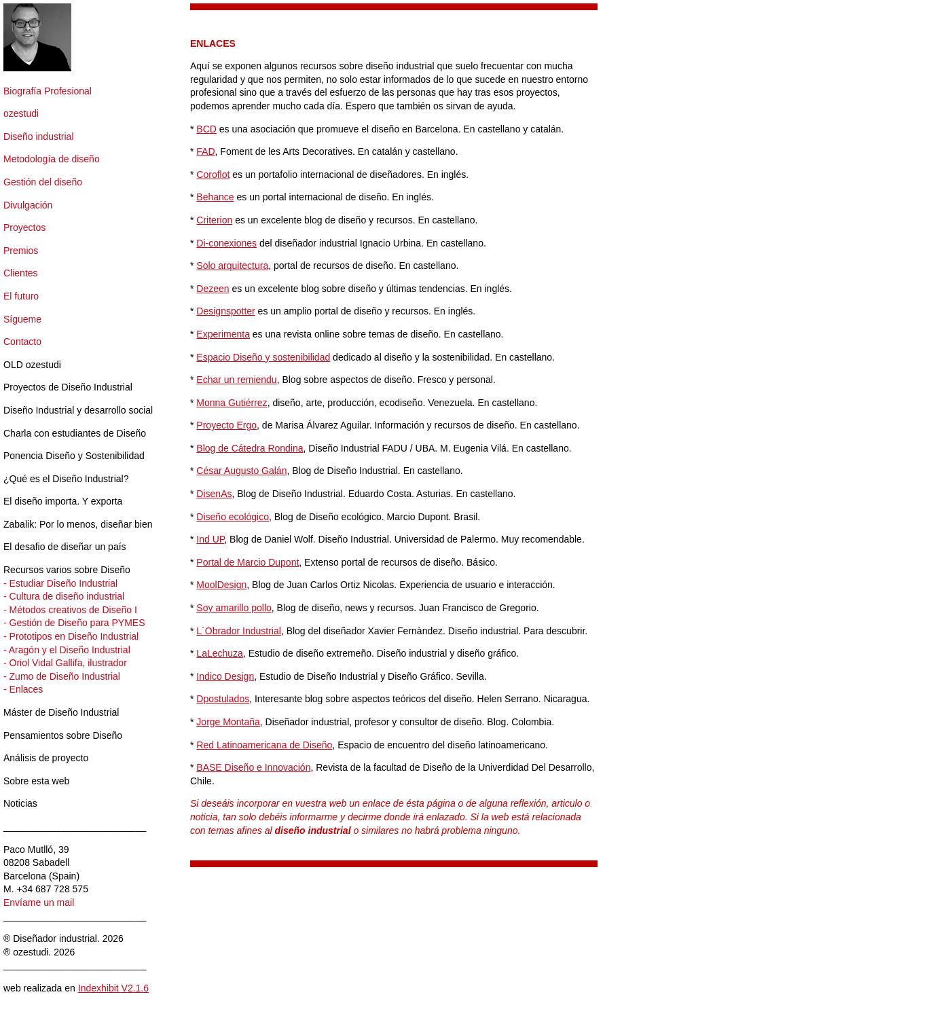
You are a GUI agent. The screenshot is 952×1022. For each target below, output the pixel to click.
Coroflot (213, 174)
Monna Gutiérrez (231, 402)
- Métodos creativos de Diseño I (70, 609)
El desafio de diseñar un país (64, 546)
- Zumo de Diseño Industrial (61, 676)
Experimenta (223, 334)
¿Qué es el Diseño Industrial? (65, 478)
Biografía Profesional (47, 91)
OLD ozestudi (32, 364)
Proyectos (24, 227)
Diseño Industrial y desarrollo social (78, 410)
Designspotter (225, 311)
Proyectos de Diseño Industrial (67, 387)
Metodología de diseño (51, 158)
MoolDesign (221, 584)
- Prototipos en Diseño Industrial (71, 636)
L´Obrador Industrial (238, 630)
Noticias (20, 803)
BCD (206, 129)
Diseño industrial (38, 136)
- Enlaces (23, 689)
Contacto (22, 341)
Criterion (214, 220)
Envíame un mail (38, 902)
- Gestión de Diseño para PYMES (74, 622)
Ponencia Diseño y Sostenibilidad (74, 455)
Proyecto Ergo (226, 425)
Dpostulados (222, 698)
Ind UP (210, 539)
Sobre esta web (36, 780)
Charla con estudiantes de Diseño (74, 433)
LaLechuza (219, 653)
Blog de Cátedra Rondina (249, 448)
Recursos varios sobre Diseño (66, 569)
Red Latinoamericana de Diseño (264, 745)
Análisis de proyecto (45, 757)
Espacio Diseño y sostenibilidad (263, 357)
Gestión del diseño (42, 182)
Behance (215, 196)
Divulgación (27, 205)
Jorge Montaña (227, 721)
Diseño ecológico (232, 516)
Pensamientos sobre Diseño (62, 735)
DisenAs (214, 493)
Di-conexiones (226, 243)
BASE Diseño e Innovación (253, 767)
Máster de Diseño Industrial (61, 712)
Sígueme (22, 319)
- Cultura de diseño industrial (63, 596)
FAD (205, 151)
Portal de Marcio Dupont (247, 562)
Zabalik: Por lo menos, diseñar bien (77, 524)
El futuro (21, 296)
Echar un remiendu (236, 379)
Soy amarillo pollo (234, 607)
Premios (20, 250)
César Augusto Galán (241, 470)
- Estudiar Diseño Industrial (60, 583)
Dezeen (212, 288)
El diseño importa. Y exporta (62, 501)
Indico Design (225, 676)
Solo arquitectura (232, 265)
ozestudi (21, 113)
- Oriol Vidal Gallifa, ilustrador (65, 662)
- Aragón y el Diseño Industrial (66, 649)
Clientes (20, 273)
